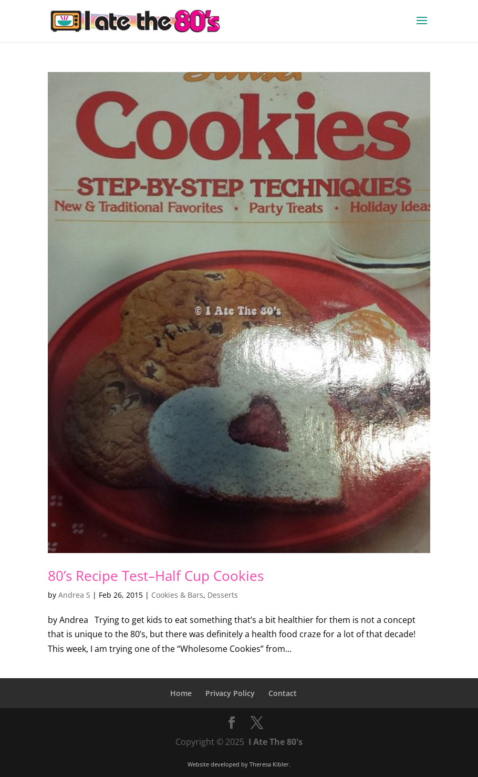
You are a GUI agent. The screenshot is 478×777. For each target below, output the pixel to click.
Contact (282, 693)
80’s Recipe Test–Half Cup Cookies (156, 575)
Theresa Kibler (269, 764)
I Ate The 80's (275, 742)
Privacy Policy (230, 693)
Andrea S (74, 595)
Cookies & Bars (177, 595)
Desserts (222, 595)
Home (181, 693)
